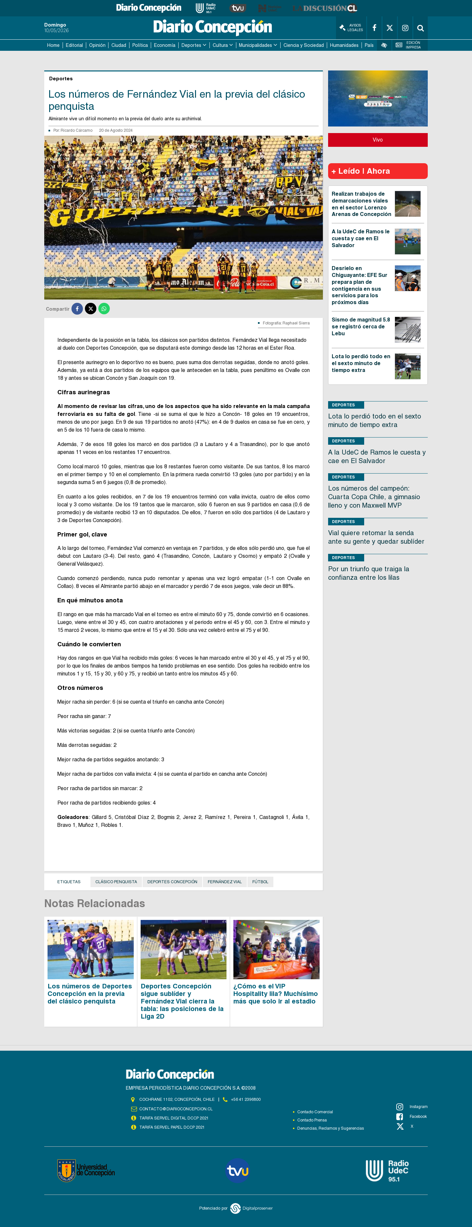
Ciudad (118, 45)
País (369, 45)
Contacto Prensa (312, 1120)
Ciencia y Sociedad (304, 45)
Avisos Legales (351, 28)
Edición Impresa (408, 45)
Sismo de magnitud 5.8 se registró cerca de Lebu (361, 327)
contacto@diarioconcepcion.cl (176, 1109)
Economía (164, 45)
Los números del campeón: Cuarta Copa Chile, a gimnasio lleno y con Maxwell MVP (374, 496)
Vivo (378, 140)
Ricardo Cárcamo (76, 130)
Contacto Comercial (315, 1112)
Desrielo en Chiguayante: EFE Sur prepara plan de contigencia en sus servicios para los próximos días (359, 285)
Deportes (191, 45)
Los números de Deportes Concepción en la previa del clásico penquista (90, 993)
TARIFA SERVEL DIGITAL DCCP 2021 (174, 1118)
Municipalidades (255, 45)
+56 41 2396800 (246, 1099)
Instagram (412, 1107)
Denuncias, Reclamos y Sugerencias (330, 1128)
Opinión (97, 45)
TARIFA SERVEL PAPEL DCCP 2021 (172, 1127)
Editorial (74, 45)
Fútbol (260, 882)
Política (140, 45)
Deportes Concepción (172, 882)
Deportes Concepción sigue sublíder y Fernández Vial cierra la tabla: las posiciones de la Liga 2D (182, 1001)
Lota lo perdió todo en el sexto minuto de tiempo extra (361, 363)
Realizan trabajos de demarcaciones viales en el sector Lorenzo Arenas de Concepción (361, 204)
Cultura (220, 45)
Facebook (411, 1116)
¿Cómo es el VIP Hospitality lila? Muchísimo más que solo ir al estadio (275, 993)
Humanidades (344, 45)
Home (53, 45)
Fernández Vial (225, 882)
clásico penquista (116, 882)
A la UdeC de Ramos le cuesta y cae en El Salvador (361, 238)
